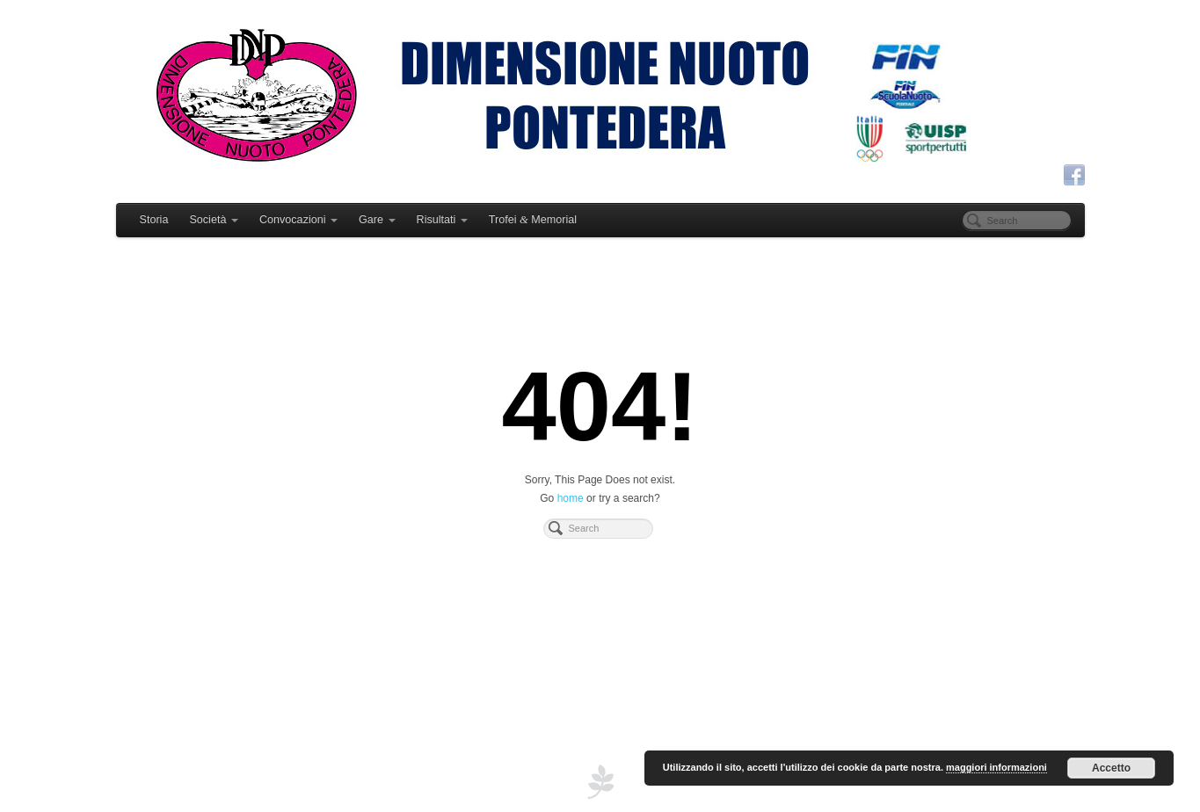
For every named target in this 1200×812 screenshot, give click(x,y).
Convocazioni (298, 220)
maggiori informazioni (996, 767)
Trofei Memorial (533, 220)
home (570, 498)
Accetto (1111, 768)
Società (213, 220)
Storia (154, 220)
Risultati (442, 220)
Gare (377, 220)
